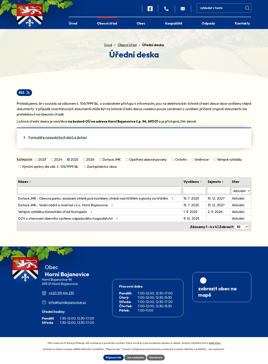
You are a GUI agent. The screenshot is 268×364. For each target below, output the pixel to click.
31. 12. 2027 (216, 199)
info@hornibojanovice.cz (67, 308)
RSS (25, 94)
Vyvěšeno (191, 183)
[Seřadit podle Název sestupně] (30, 183)
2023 (42, 160)
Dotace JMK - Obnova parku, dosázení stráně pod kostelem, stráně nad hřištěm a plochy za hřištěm (96, 199)
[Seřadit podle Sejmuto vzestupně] (223, 182)
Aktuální (238, 199)
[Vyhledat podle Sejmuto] (218, 191)
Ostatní (181, 160)
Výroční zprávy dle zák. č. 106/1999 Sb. (50, 168)
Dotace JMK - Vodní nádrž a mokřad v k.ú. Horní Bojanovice (66, 205)
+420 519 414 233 (61, 299)
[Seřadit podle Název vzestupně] (30, 182)
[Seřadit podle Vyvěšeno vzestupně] (201, 182)
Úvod (108, 46)
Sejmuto (214, 183)
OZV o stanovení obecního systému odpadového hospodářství (68, 219)
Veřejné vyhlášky (229, 160)
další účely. (215, 342)
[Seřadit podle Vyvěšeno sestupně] (201, 183)
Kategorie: (25, 160)
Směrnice (202, 160)
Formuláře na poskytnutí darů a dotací (57, 138)
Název (23, 183)
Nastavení (156, 357)
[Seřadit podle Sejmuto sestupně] (223, 183)
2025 (74, 160)
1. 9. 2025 (191, 212)
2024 (58, 160)
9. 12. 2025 (192, 219)
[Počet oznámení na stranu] (241, 226)
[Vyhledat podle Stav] (241, 191)
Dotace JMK (112, 160)
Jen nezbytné (135, 357)
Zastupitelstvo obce (102, 168)
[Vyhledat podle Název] (99, 191)
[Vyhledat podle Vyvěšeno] (194, 191)
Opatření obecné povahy (148, 160)
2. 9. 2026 (215, 212)
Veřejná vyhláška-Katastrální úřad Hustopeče (56, 212)
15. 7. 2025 (191, 199)
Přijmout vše (113, 357)
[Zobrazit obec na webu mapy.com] (221, 304)
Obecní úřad (127, 46)
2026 (90, 160)
